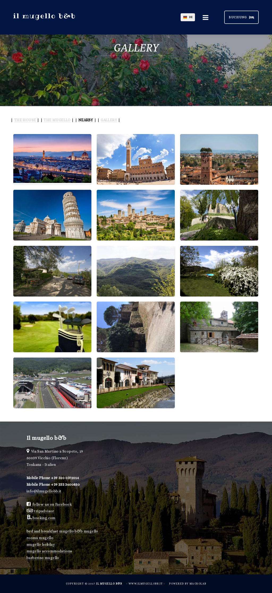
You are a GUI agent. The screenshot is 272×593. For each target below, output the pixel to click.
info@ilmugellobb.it (44, 491)
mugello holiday (41, 544)
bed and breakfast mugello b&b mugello (62, 531)
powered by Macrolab (187, 583)
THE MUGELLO (57, 120)
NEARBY (85, 120)
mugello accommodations (49, 551)
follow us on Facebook (49, 504)
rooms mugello (40, 538)
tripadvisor (40, 511)
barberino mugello (43, 558)
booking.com (41, 518)
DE (191, 17)
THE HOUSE (25, 120)
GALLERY (109, 120)
